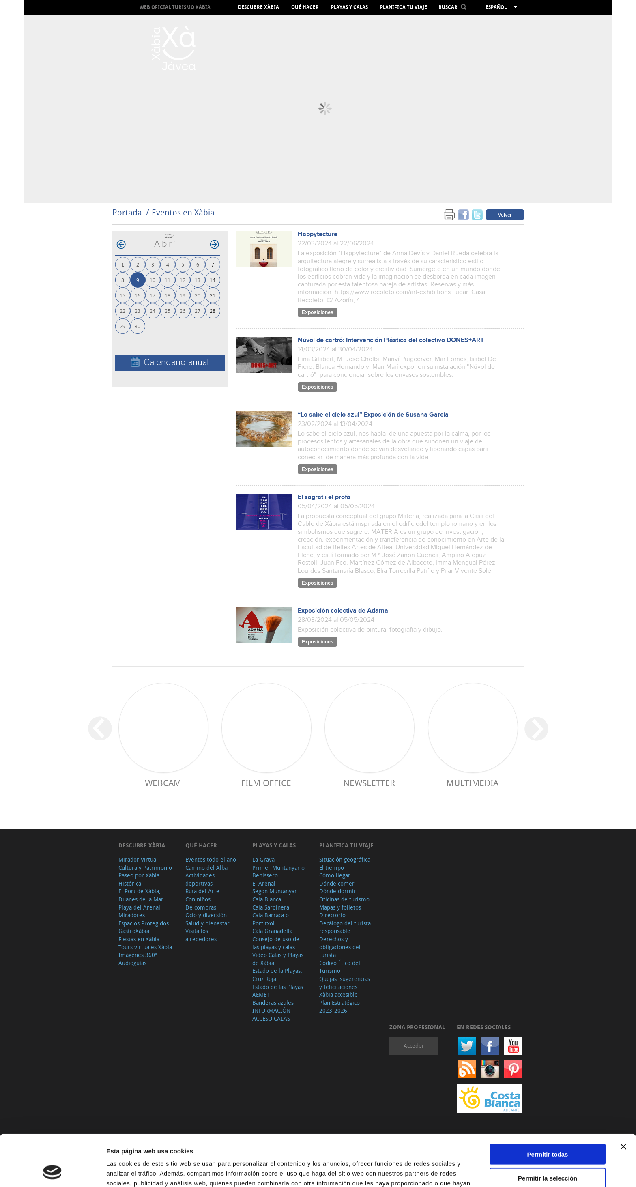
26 (182, 310)
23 (137, 310)
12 (182, 279)
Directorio (332, 915)
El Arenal (263, 883)
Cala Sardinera (270, 907)
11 (167, 279)
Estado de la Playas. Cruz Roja (277, 975)
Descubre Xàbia (258, 7)
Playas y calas (349, 7)
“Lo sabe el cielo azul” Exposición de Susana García (373, 415)
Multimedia (472, 783)
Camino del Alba (206, 867)
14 (212, 279)
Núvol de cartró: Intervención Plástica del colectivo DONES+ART (391, 340)
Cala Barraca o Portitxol (270, 919)
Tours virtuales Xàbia (145, 947)
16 (137, 295)
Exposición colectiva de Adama (343, 611)
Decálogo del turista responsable (345, 927)
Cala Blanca (266, 899)
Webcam (163, 783)
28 (212, 310)
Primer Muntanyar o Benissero (278, 871)
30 (137, 326)
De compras (200, 907)
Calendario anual (170, 362)
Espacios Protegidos (143, 923)
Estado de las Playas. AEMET (278, 991)
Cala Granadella (272, 931)
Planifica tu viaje (403, 7)
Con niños (198, 899)
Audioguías (132, 963)
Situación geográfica (344, 859)
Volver (505, 214)
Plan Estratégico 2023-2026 (339, 1007)
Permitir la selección (547, 1130)
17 (152, 295)
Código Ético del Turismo (339, 967)
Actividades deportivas (200, 879)
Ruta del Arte (202, 891)
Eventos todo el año (210, 859)
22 (122, 310)
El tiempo (331, 867)
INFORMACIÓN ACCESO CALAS (271, 1014)
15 (122, 295)
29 (122, 326)
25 (167, 310)
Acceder (414, 1045)
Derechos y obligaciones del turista (340, 947)
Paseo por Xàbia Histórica (138, 879)
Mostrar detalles (439, 1171)
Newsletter (369, 783)
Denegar (547, 1153)
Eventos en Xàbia (183, 212)
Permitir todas (547, 1106)
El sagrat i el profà (324, 497)
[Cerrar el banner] (623, 1098)
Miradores (131, 915)
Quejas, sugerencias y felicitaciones (344, 983)
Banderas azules (273, 1002)
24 (152, 310)
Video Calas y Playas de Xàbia (277, 959)
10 (152, 279)
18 (167, 295)
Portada (127, 212)
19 (182, 295)
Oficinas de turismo (344, 899)
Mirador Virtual (138, 859)
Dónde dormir (337, 891)
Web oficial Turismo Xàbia (175, 7)
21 (212, 295)
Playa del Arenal (139, 907)
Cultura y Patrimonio (145, 867)
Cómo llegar (334, 875)
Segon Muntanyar (274, 891)
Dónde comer (337, 883)
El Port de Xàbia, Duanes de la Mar (140, 895)
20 (197, 295)
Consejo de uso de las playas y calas (275, 943)
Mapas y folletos (340, 907)
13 (197, 279)
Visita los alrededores (201, 935)
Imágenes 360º (137, 955)
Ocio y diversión (206, 915)
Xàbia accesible (338, 994)
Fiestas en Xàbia (138, 939)
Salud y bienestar (207, 923)
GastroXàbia (133, 931)
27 (197, 310)
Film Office (266, 783)
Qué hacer (305, 7)
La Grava (263, 859)
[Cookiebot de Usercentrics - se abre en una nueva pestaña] (52, 1171)
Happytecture (317, 234)
